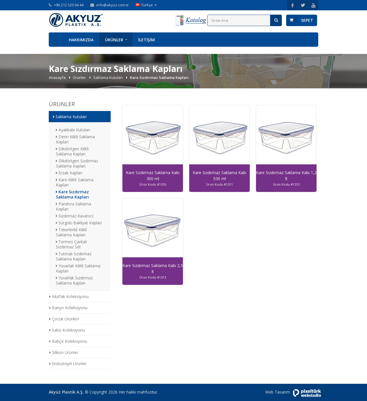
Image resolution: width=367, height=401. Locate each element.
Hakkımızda (81, 39)
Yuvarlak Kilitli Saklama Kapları (78, 268)
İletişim (146, 39)
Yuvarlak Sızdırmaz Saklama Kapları (74, 280)
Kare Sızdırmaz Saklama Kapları (72, 194)
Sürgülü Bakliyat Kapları (79, 222)
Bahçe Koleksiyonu (68, 341)
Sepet (307, 20)
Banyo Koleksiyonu (68, 307)
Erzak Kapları (69, 173)
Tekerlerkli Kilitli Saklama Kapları (71, 232)
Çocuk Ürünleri (64, 319)
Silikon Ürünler (63, 352)
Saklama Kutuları (108, 77)
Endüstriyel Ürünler (68, 363)
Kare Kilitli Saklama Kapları (74, 182)
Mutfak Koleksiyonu (69, 296)
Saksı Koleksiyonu (67, 330)
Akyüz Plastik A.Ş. (66, 392)
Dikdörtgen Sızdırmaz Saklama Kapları (77, 163)
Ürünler (114, 39)
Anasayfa (56, 39)
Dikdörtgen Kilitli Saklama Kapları (72, 151)
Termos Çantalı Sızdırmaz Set (71, 244)
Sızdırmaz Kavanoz (74, 216)
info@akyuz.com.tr (112, 4)
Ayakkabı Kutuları (73, 130)
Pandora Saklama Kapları (73, 206)
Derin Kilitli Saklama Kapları (75, 139)
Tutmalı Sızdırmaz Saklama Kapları (73, 256)
